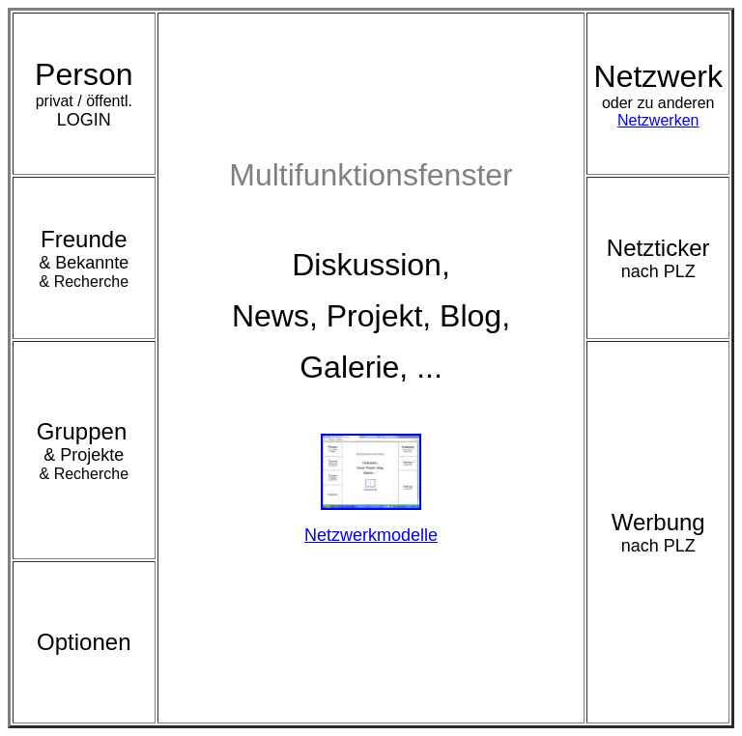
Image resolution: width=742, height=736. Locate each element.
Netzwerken (658, 115)
